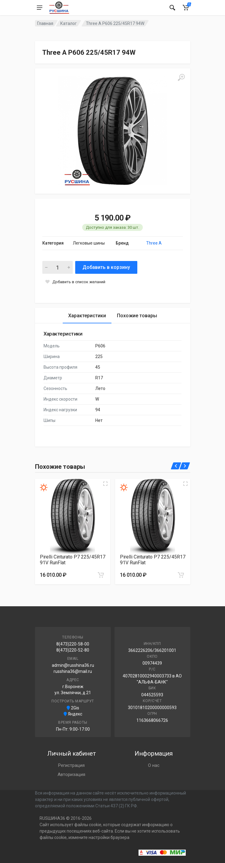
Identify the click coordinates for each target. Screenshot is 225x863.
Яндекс (73, 714)
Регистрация (71, 765)
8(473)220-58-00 (72, 644)
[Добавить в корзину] (100, 574)
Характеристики (87, 315)
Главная (45, 23)
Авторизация (71, 774)
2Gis (73, 707)
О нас (154, 765)
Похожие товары (137, 315)
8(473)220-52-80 (72, 650)
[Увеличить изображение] (105, 484)
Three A (154, 243)
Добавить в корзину (106, 267)
